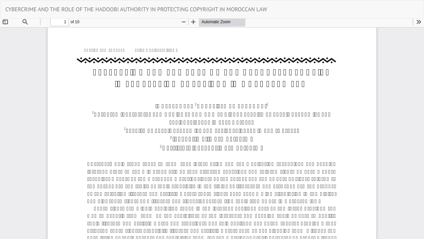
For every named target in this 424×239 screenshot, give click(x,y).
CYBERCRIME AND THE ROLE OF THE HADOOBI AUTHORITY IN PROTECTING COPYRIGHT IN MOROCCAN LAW (136, 9)
